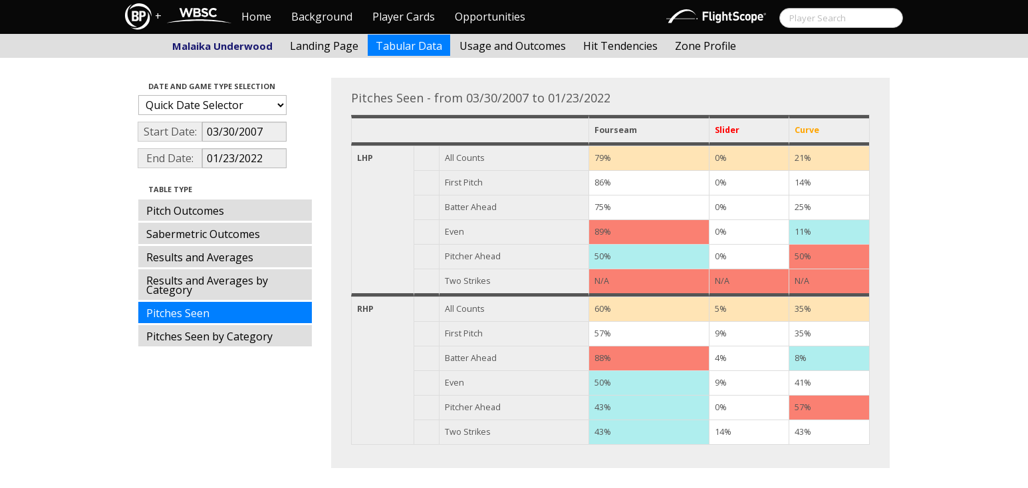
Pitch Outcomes (185, 210)
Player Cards (403, 16)
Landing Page (324, 46)
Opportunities (490, 16)
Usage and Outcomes (512, 46)
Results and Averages (199, 257)
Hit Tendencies (620, 46)
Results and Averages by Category (207, 285)
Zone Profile (705, 46)
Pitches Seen (177, 313)
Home (256, 16)
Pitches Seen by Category (209, 336)
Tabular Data (409, 46)
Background (321, 16)
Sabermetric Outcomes (203, 234)
